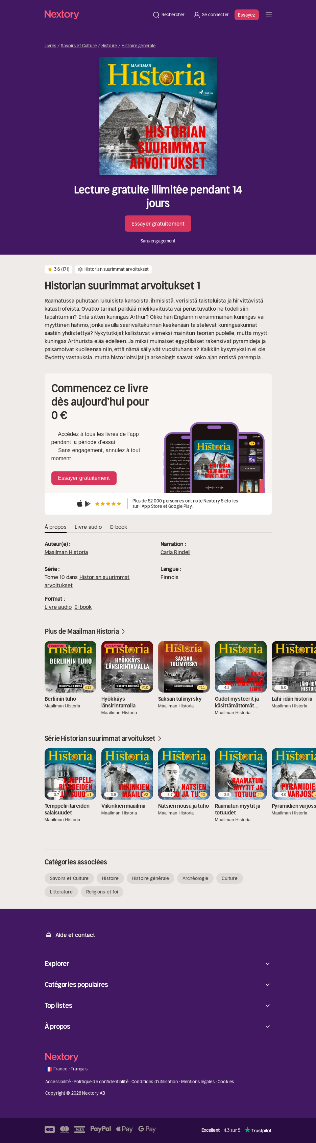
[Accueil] (96, 14)
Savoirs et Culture (78, 46)
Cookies (226, 1082)
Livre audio (58, 606)
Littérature (61, 892)
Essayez (247, 15)
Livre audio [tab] (88, 526)
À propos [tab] (56, 526)
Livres (50, 46)
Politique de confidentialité (101, 1082)
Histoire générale (138, 46)
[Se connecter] (211, 15)
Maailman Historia (66, 552)
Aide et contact (70, 934)
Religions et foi (102, 892)
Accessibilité (58, 1082)
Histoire (109, 46)
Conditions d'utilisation (154, 1082)
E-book (83, 606)
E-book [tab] (118, 526)
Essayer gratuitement (158, 223)
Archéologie (195, 878)
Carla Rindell (175, 552)
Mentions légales (198, 1082)
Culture (230, 878)
